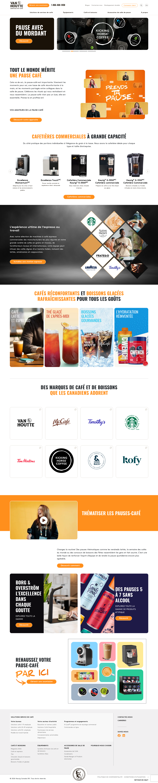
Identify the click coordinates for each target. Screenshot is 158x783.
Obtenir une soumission (38, 5)
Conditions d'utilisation (134, 777)
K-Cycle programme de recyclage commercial (80, 724)
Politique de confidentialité (109, 777)
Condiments (68, 754)
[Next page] (148, 171)
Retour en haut (141, 780)
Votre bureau (16, 721)
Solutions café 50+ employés (21, 730)
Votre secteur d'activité (47, 721)
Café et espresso (17, 751)
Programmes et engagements (76, 721)
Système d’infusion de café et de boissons (48, 750)
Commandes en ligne (71, 727)
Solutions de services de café (41, 12)
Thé (12, 754)
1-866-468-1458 (58, 5)
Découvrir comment (70, 566)
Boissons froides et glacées (20, 762)
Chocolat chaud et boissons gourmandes (20, 758)
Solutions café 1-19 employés (21, 724)
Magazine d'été (16, 749)
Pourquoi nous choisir (101, 745)
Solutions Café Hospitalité (47, 727)
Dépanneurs (42, 738)
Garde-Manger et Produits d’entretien (73, 758)
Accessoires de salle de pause (119, 12)
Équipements (68, 12)
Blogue (87, 5)
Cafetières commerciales (79, 197)
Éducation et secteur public (47, 724)
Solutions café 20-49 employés (21, 727)
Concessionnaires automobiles (48, 735)
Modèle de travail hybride (19, 733)
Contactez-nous (97, 5)
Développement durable (112, 5)
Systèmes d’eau (43, 754)
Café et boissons (90, 12)
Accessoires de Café (71, 751)
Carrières (122, 720)
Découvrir (23, 41)
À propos (144, 12)
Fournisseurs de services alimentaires (46, 731)
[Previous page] (10, 171)
